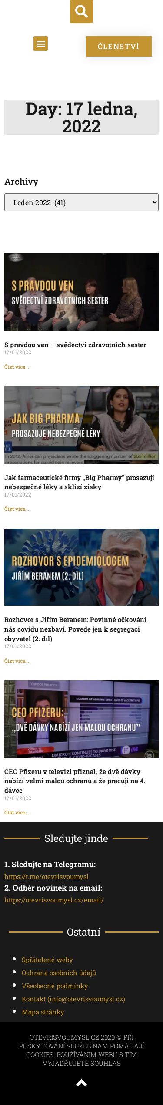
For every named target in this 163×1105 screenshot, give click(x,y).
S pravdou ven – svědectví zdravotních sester (75, 344)
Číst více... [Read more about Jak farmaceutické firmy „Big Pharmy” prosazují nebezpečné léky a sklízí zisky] (16, 508)
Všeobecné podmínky (55, 985)
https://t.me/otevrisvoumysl (46, 876)
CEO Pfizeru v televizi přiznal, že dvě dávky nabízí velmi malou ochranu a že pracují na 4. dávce (75, 780)
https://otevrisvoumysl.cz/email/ (54, 899)
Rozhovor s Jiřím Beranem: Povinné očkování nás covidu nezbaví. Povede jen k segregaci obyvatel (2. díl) (75, 628)
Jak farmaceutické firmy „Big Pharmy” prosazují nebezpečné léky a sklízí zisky (79, 482)
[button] (81, 11)
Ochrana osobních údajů (59, 972)
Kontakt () (73, 998)
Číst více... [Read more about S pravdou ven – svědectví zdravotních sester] (16, 366)
